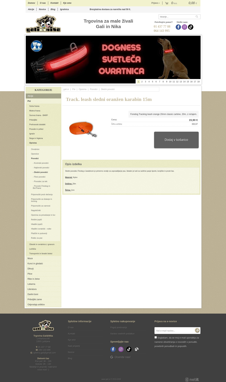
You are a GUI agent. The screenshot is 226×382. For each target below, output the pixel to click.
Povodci (35, 158)
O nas (43, 3)
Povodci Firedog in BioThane (41, 187)
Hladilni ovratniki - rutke (41, 229)
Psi (29, 101)
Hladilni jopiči (36, 224)
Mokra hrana (34, 111)
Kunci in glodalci (35, 263)
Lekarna (31, 284)
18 (198, 81)
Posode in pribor (36, 129)
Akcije (31, 9)
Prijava (155, 3)
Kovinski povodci (41, 163)
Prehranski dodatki (37, 124)
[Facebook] (179, 27)
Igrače (32, 134)
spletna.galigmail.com (44, 353)
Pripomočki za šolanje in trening (41, 200)
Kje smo (67, 3)
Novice (42, 9)
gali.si (66, 89)
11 (174, 81)
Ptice (30, 274)
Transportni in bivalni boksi (40, 253)
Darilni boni (33, 294)
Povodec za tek (40, 181)
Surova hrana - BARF (38, 115)
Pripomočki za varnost (40, 206)
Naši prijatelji (74, 346)
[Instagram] (185, 27)
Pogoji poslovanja (118, 327)
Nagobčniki (36, 210)
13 (181, 81)
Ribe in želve (34, 279)
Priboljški (33, 120)
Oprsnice (35, 154)
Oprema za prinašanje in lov (43, 215)
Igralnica (64, 9)
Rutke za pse (36, 238)
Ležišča (32, 249)
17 (195, 81)
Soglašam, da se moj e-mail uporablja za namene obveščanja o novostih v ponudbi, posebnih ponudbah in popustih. (176, 342)
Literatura (32, 289)
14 (184, 81)
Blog (53, 9)
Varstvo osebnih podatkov (122, 334)
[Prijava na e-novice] (197, 330)
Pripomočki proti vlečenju (42, 194)
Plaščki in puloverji (39, 233)
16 (191, 81)
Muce (30, 258)
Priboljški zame (35, 299)
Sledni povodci (41, 172)
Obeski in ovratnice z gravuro (41, 244)
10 (170, 81)
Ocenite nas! (120, 357)
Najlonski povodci (41, 168)
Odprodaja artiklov (36, 304)
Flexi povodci (39, 177)
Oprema (33, 143)
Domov (31, 3)
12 (177, 81)
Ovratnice (35, 149)
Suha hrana (34, 106)
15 (188, 81)
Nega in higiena (36, 138)
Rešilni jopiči (36, 219)
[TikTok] (191, 27)
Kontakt (54, 3)
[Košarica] (181, 3)
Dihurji (31, 268)
